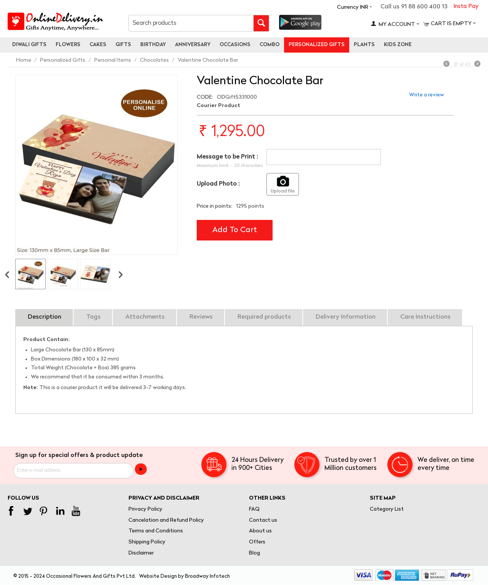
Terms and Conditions (155, 531)
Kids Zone (398, 44)
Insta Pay (465, 7)
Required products (264, 317)
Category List (387, 509)
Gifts (123, 44)
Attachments (145, 317)
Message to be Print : (227, 157)
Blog (254, 553)
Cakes (98, 44)
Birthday (153, 44)
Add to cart (234, 230)
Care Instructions (425, 317)
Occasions (235, 44)
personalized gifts (317, 44)
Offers (257, 542)
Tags (93, 317)
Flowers (68, 44)
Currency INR (352, 7)
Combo (269, 44)
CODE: (205, 97)
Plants (364, 44)
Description (44, 317)
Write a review (426, 95)
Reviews (201, 317)
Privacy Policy (145, 509)
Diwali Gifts (29, 44)
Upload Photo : (218, 184)
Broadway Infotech (207, 576)
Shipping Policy (146, 542)
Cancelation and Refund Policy (166, 520)
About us (260, 531)
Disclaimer (141, 553)
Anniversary (192, 44)
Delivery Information (346, 317)
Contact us (263, 520)
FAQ (254, 509)
